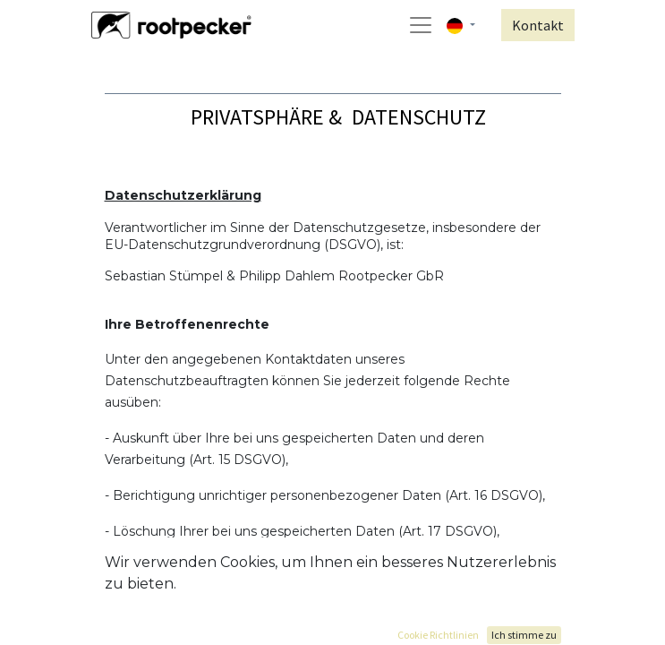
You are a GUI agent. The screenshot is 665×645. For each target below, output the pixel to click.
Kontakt (538, 25)
